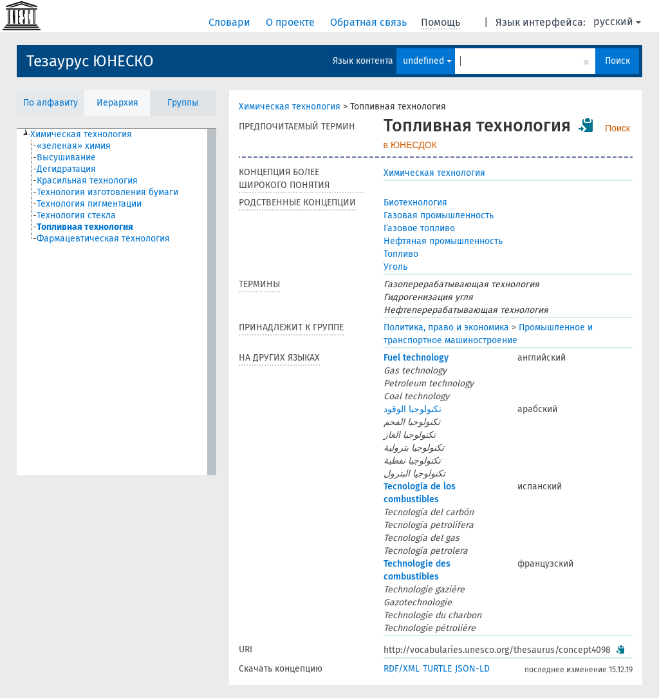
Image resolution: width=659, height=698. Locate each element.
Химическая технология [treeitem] (81, 134)
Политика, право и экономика (446, 327)
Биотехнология (415, 202)
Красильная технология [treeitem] (87, 180)
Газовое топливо (419, 228)
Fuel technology (416, 357)
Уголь (395, 266)
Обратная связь (369, 22)
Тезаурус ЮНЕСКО (90, 61)
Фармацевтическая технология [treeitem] (103, 238)
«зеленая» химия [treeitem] (74, 145)
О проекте (291, 22)
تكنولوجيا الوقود (412, 409)
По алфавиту (50, 102)
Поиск (617, 60)
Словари (231, 22)
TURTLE (437, 668)
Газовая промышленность (439, 215)
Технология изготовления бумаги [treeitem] (107, 192)
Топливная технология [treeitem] (85, 227)
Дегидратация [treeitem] (66, 169)
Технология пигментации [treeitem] (89, 203)
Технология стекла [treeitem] (76, 215)
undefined (427, 60)
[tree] (116, 302)
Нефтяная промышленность (443, 241)
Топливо (401, 254)
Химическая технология (289, 106)
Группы (182, 102)
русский (617, 21)
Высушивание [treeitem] (66, 157)
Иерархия (117, 102)
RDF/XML (402, 668)
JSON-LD (472, 668)
